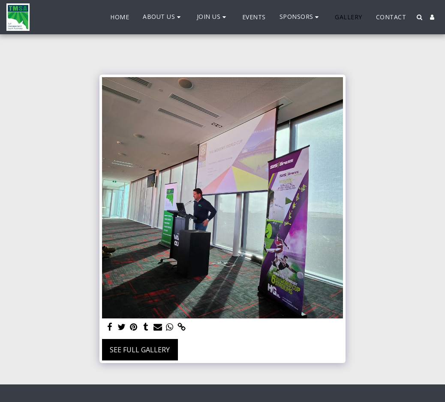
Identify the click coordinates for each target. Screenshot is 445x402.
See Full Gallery (140, 349)
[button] (162, 17)
